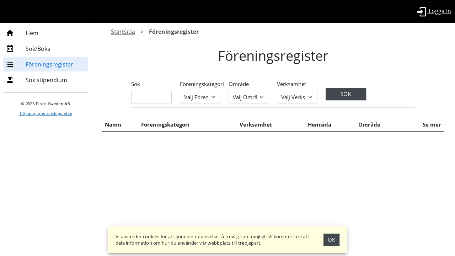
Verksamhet (291, 83)
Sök (135, 83)
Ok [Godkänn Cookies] (331, 239)
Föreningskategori (202, 83)
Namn (113, 124)
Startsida (123, 32)
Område (239, 83)
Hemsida (320, 124)
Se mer (432, 124)
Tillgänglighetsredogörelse (45, 113)
